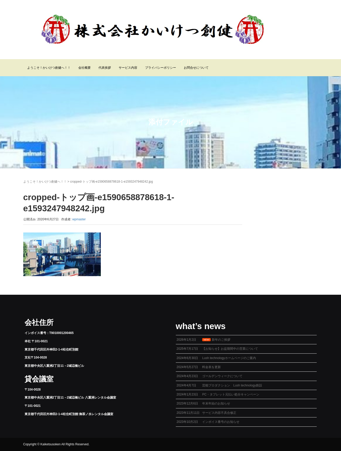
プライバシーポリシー (160, 67)
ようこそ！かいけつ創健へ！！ (49, 67)
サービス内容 (128, 67)
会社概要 (84, 67)
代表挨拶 (104, 67)
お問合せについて (196, 67)
